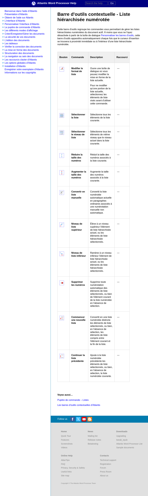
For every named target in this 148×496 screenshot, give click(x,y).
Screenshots (67, 444)
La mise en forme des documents (22, 50)
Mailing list (92, 436)
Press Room (105, 472)
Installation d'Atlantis (15, 66)
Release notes (94, 440)
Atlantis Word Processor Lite (129, 444)
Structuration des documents (19, 53)
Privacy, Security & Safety (73, 468)
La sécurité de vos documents (20, 37)
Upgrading (121, 436)
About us (104, 475)
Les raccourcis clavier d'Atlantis (21, 59)
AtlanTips (65, 460)
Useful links (66, 472)
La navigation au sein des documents (24, 56)
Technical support (108, 460)
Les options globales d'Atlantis (20, 63)
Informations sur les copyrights (20, 72)
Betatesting (93, 444)
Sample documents (125, 447)
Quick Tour (66, 436)
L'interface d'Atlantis (15, 21)
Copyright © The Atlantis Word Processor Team (78, 483)
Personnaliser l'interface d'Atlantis (22, 24)
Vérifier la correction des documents (23, 46)
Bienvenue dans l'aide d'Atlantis (21, 11)
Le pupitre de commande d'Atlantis (22, 27)
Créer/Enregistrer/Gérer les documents (25, 34)
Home (64, 431)
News (90, 431)
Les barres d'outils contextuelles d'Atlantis (78, 405)
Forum (103, 468)
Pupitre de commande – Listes (73, 400)
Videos (64, 447)
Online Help (67, 455)
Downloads (121, 431)
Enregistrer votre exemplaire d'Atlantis (24, 69)
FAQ (63, 464)
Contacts (104, 455)
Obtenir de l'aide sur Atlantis (19, 17)
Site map (65, 475)
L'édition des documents (17, 40)
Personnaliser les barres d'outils (117, 35)
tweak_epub (122, 440)
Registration (105, 464)
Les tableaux (11, 43)
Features (65, 440)
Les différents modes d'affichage (21, 30)
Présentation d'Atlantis (16, 14)
